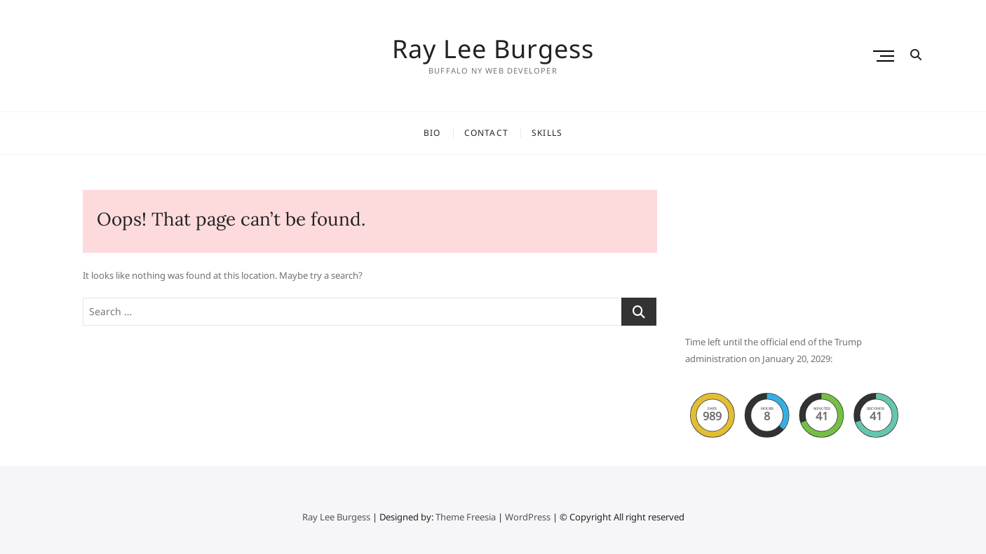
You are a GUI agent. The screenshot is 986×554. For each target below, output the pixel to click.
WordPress (528, 517)
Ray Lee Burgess (493, 49)
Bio (432, 133)
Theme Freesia (465, 517)
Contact (486, 133)
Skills (547, 133)
